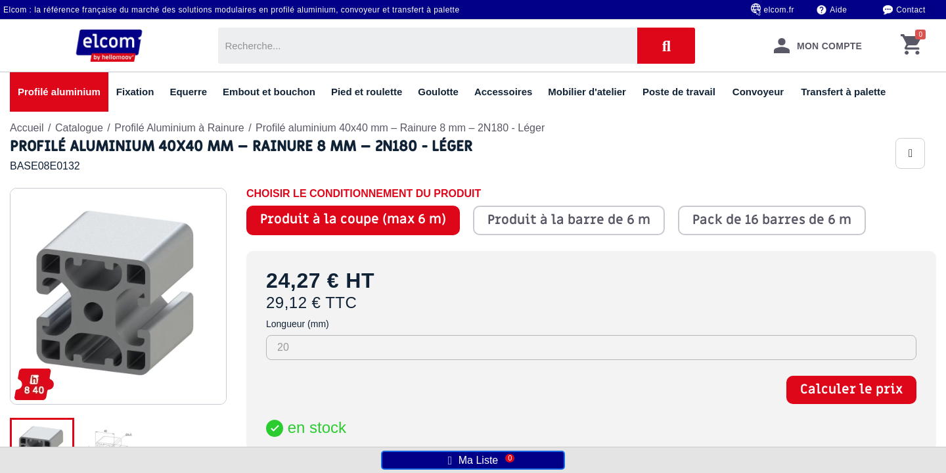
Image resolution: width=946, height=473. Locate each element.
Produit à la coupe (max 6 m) (353, 219)
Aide (838, 9)
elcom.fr (779, 9)
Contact (911, 9)
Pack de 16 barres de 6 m (771, 220)
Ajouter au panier (738, 435)
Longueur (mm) (297, 324)
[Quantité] (289, 435)
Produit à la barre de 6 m (568, 220)
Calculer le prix (851, 389)
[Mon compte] (818, 45)
